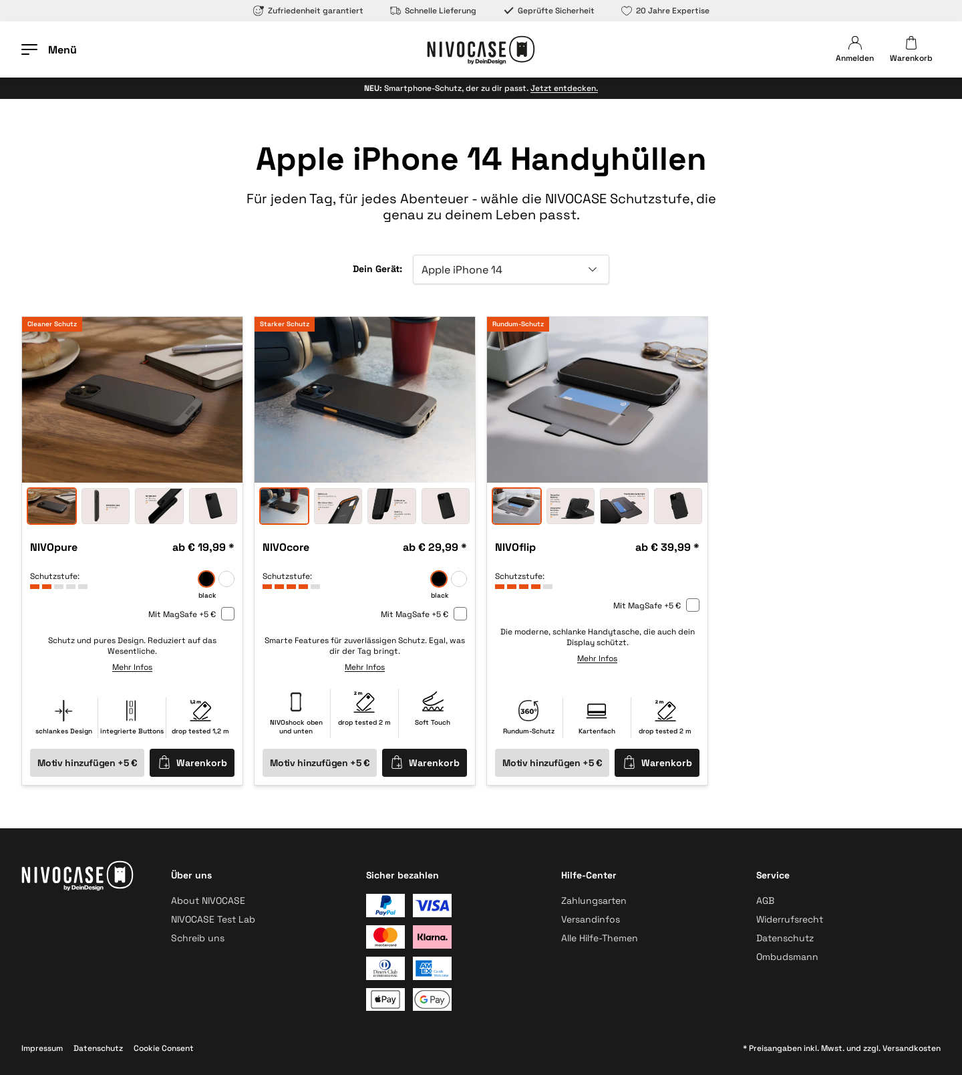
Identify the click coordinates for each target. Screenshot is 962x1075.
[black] (206, 579)
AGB (765, 900)
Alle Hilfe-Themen (599, 938)
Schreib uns (197, 938)
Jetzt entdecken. (564, 88)
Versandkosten (912, 1048)
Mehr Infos (132, 667)
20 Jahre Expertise (665, 10)
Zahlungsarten (594, 900)
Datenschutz (785, 938)
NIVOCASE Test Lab (213, 919)
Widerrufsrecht (789, 919)
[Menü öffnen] (49, 49)
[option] (132, 400)
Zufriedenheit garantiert (308, 10)
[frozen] (226, 579)
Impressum (42, 1048)
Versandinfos (590, 919)
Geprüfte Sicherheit (549, 10)
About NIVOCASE (208, 900)
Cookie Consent (164, 1048)
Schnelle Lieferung (433, 10)
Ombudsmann (787, 957)
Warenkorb (192, 762)
